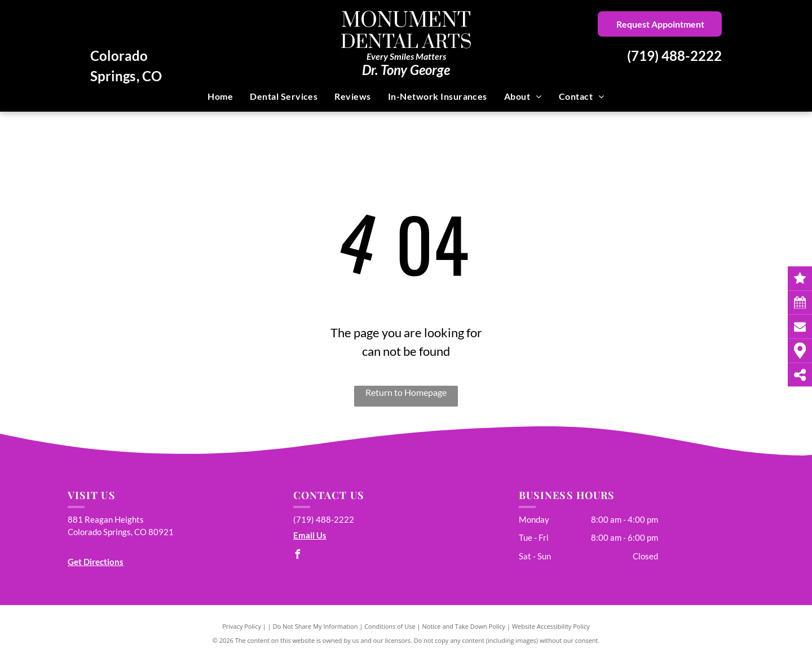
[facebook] (297, 555)
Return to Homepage (406, 392)
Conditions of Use (390, 626)
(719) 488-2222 (674, 55)
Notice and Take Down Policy (464, 626)
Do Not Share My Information (315, 626)
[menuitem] (220, 96)
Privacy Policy (241, 626)
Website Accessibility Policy (551, 626)
